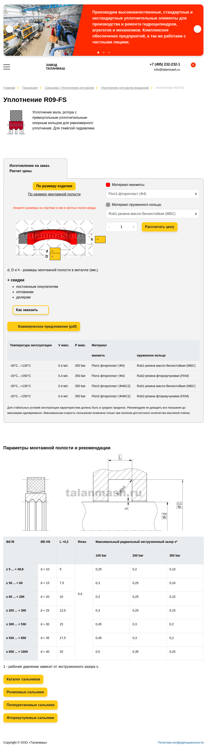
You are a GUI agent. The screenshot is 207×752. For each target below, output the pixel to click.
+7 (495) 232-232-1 (165, 64)
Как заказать (31, 310)
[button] (98, 52)
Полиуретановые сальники (30, 705)
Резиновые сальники (25, 692)
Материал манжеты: (128, 185)
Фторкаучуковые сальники (30, 718)
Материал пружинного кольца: (137, 205)
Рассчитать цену (159, 227)
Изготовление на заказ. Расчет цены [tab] (30, 168)
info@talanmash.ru (167, 69)
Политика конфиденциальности (181, 742)
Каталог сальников (23, 679)
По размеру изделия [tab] (54, 186)
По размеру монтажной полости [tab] (54, 194)
